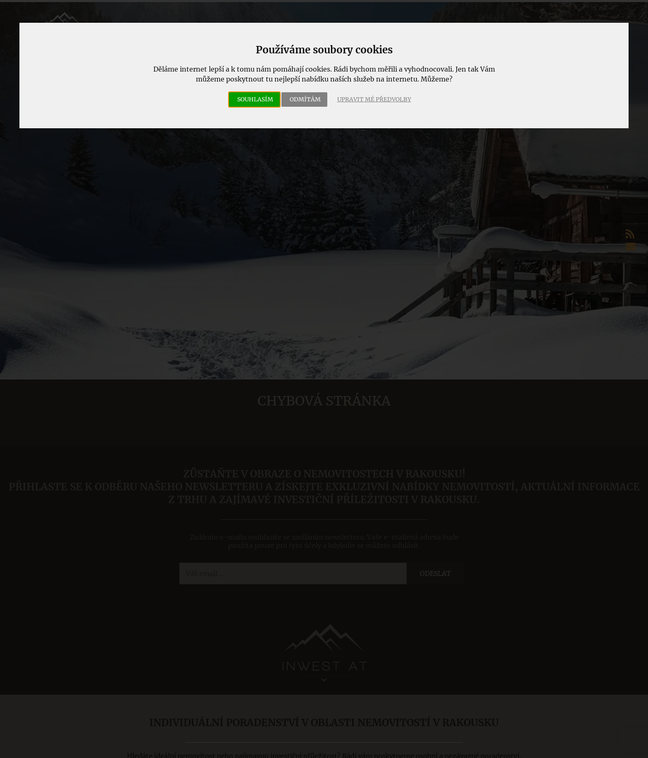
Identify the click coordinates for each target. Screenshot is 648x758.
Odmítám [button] (305, 99)
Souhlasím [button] (255, 99)
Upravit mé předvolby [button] (374, 99)
